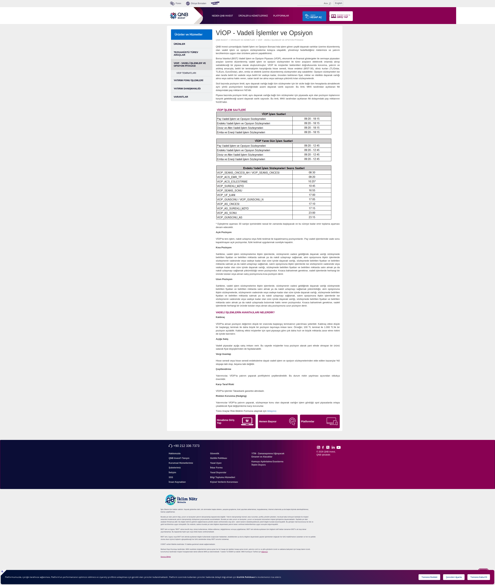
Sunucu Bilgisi (170, 557)
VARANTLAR (181, 96)
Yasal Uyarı (216, 463)
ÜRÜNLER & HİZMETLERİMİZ (253, 16)
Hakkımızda (175, 453)
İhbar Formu (216, 467)
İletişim (172, 472)
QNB (318, 455)
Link (333, 447)
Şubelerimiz (175, 467)
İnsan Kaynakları (177, 482)
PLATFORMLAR (281, 16)
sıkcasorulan (273, 552)
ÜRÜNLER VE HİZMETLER (242, 40)
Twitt (329, 447)
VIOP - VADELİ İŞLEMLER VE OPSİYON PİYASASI (190, 64)
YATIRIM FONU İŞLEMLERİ (188, 80)
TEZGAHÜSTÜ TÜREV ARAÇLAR (186, 53)
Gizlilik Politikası (218, 458)
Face (324, 447)
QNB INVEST (222, 40)
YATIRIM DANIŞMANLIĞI (187, 88)
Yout (338, 447)
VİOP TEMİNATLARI (186, 73)
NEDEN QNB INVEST (222, 16)
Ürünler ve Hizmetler (189, 34)
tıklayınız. (272, 411)
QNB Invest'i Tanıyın (179, 458)
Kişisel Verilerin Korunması (224, 482)
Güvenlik (214, 453)
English (338, 3)
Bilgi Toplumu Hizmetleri (222, 477)
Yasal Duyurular (218, 472)
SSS (171, 477)
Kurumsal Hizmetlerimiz (181, 463)
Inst (318, 447)
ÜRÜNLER (179, 44)
